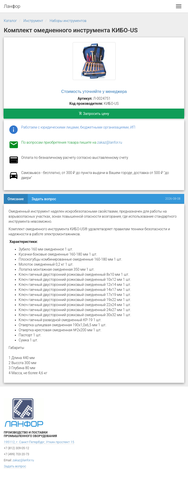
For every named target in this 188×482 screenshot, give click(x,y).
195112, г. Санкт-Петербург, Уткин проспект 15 (39, 442)
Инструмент (33, 21)
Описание (16, 199)
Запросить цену (94, 114)
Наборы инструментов (68, 21)
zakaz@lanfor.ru (109, 142)
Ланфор (12, 6)
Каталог (10, 21)
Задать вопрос (44, 199)
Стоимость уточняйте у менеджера (94, 91)
